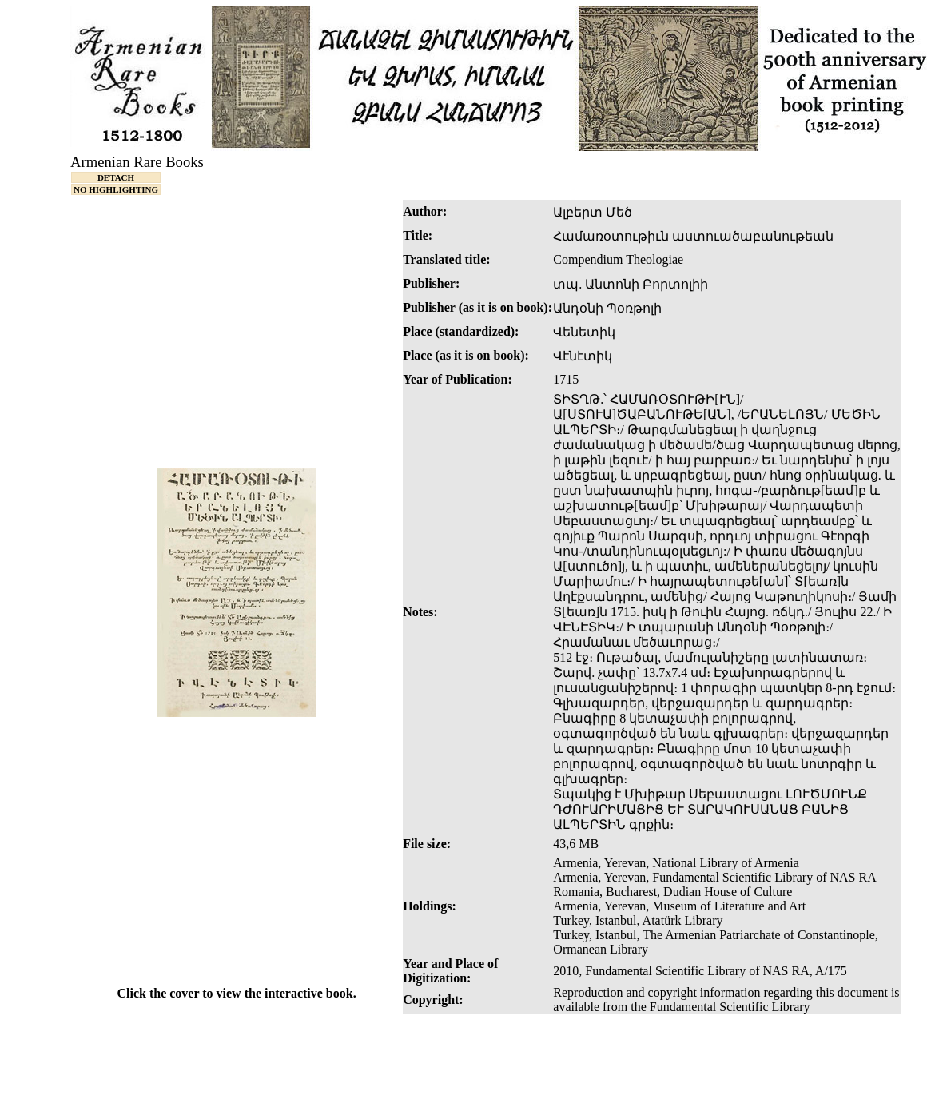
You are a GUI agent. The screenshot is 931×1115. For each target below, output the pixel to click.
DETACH (115, 177)
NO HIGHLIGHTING (116, 189)
